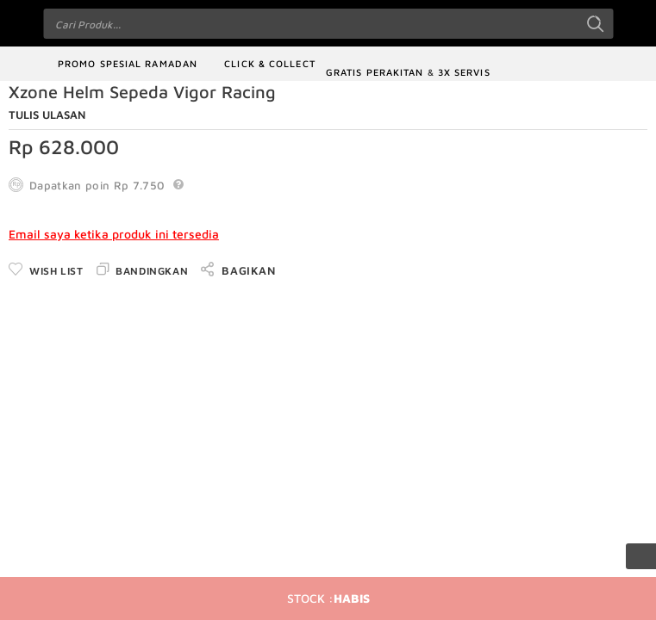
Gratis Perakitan (375, 72)
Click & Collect (270, 63)
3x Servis (464, 72)
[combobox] (328, 24)
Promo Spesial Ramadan (127, 63)
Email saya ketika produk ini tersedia (114, 233)
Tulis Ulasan (47, 114)
